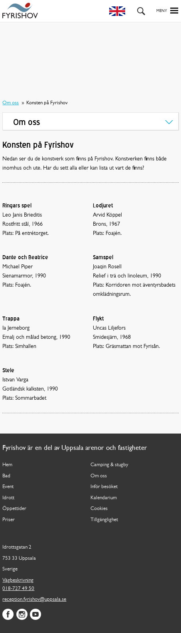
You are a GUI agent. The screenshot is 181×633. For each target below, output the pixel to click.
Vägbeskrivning (17, 580)
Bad (6, 476)
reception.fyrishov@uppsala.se (34, 599)
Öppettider (14, 508)
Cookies (99, 508)
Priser (8, 519)
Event (8, 486)
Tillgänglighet (104, 519)
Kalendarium (103, 497)
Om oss (10, 103)
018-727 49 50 (18, 588)
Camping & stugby (109, 464)
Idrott (8, 497)
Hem (7, 464)
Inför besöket (104, 486)
